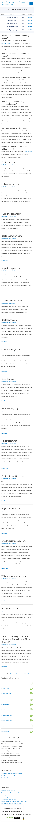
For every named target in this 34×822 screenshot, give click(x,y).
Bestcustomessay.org (6, 720)
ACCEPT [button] (17, 817)
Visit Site (30, 17)
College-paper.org (10, 184)
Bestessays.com (9, 320)
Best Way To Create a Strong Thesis (10, 794)
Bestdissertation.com (11, 236)
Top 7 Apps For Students (7, 782)
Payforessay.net (9, 441)
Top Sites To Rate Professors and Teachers (11, 773)
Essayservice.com (10, 608)
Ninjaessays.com (5, 731)
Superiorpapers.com (11, 268)
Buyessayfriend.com (11, 508)
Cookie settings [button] (9, 817)
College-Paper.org (28, 151)
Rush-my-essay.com (11, 214)
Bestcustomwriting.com (12, 476)
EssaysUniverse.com (6, 43)
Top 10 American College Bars (8, 777)
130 (16, 673)
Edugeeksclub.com (5, 725)
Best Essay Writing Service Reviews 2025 (13, 3)
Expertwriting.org (9, 408)
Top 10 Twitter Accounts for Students (10, 780)
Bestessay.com (8, 162)
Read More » (4, 206)
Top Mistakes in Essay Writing (8, 799)
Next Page (27, 673)
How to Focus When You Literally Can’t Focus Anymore (14, 801)
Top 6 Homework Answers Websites (9, 775)
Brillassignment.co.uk (6, 715)
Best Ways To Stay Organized (8, 790)
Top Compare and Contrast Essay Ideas (10, 792)
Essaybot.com (8, 379)
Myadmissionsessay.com (13, 541)
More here (3, 765)
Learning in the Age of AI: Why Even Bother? (11, 803)
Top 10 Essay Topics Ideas (7, 797)
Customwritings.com (11, 349)
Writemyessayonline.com (13, 576)
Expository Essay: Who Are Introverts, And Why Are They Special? (15, 639)
